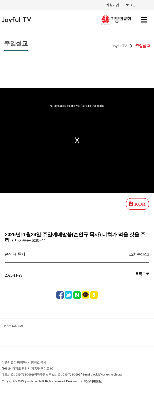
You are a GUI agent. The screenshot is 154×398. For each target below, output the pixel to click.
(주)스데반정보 (92, 381)
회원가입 (112, 5)
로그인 (131, 5)
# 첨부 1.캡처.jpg (13, 325)
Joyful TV (119, 46)
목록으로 (142, 274)
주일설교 (142, 46)
